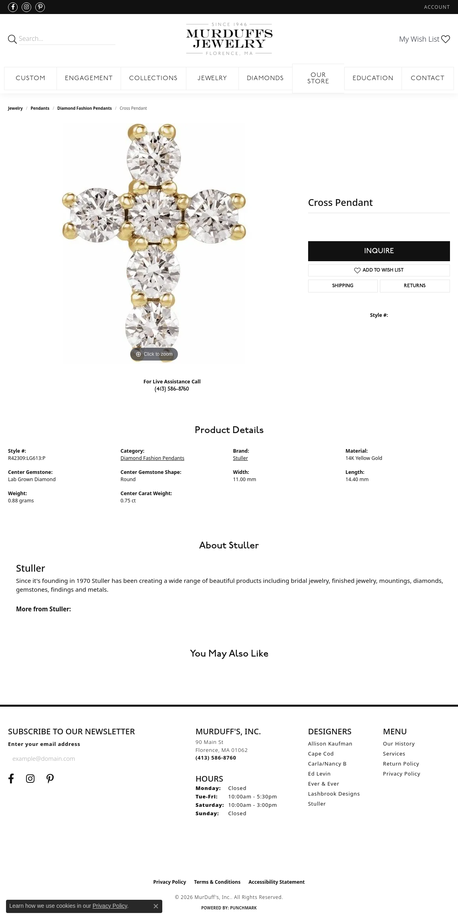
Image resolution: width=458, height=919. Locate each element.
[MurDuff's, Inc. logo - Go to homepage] (228, 39)
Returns (415, 286)
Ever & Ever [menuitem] (323, 783)
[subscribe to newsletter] (105, 758)
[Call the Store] (216, 757)
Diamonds (265, 78)
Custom (30, 78)
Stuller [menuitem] (317, 803)
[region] (154, 243)
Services (394, 753)
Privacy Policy (401, 773)
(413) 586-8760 (172, 388)
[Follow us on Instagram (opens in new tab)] (26, 7)
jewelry (15, 108)
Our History (399, 743)
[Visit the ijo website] (229, 854)
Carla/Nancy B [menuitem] (327, 763)
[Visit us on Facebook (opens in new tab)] (13, 7)
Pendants (40, 108)
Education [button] (373, 78)
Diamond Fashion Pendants (84, 108)
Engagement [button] (89, 78)
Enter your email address (44, 744)
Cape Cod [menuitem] (321, 753)
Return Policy (401, 763)
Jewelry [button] (213, 78)
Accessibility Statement (276, 882)
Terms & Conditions (217, 882)
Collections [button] (153, 78)
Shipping (342, 286)
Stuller (240, 458)
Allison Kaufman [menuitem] (330, 743)
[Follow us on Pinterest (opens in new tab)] (40, 7)
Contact (428, 78)
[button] (436, 7)
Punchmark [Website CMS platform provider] (243, 908)
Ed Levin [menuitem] (319, 773)
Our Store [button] (318, 78)
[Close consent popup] (155, 906)
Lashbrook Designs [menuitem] (334, 793)
